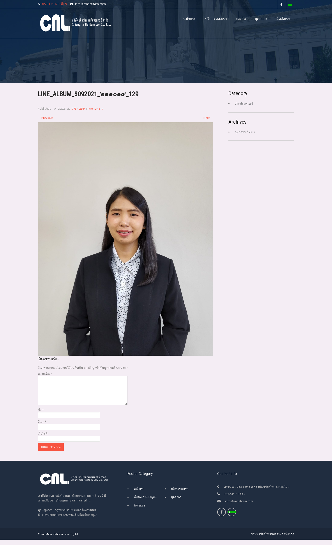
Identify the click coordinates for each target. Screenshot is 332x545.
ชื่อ (41, 415)
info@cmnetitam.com (239, 506)
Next (208, 118)
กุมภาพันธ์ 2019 (245, 132)
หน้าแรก (189, 19)
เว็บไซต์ (42, 439)
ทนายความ (96, 108)
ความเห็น (45, 374)
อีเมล (42, 427)
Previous (45, 118)
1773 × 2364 (77, 108)
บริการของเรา (216, 19)
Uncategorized (244, 103)
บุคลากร (261, 19)
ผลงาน (241, 19)
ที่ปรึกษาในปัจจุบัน (145, 502)
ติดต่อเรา (283, 19)
